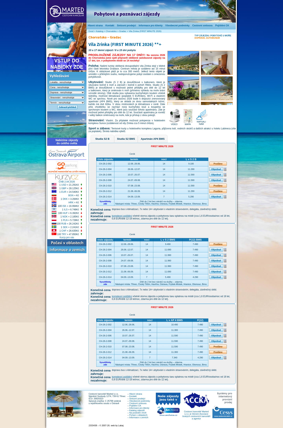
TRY (64, 234)
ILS (66, 209)
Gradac (122, 31)
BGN (71, 195)
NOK (65, 216)
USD (63, 184)
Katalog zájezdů (137, 410)
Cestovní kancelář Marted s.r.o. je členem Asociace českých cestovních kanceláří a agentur (196, 414)
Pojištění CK (222, 25)
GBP (63, 188)
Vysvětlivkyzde (105, 202)
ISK (64, 206)
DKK (65, 199)
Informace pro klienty (151, 25)
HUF (65, 213)
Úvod (91, 31)
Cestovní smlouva (202, 25)
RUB (63, 223)
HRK (70, 202)
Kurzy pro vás (67, 237)
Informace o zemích (138, 417)
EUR (63, 192)
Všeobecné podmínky (177, 25)
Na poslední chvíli (137, 413)
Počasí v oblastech (138, 415)
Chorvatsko (111, 31)
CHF (63, 230)
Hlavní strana (95, 25)
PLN (65, 220)
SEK (65, 227)
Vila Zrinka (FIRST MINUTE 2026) (145, 31)
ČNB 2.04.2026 (67, 181)
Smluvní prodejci (126, 25)
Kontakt (109, 25)
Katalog (99, 31)
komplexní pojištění (122, 215)
